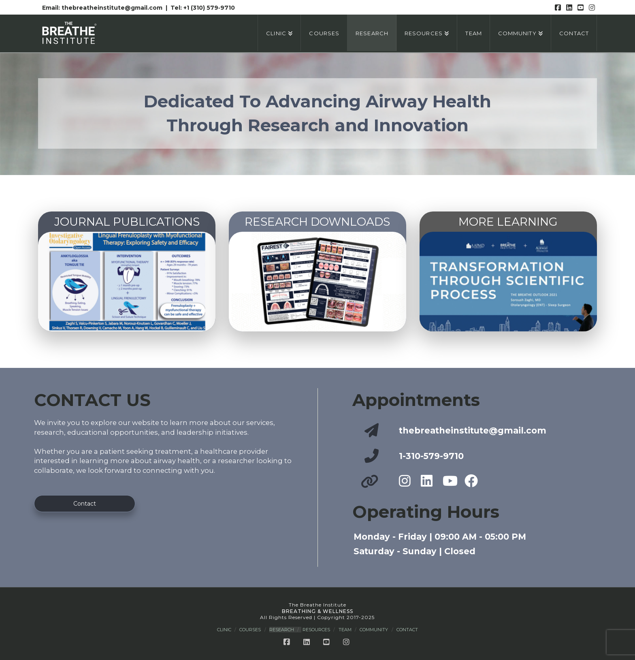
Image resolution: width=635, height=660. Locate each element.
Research (281, 629)
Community (374, 629)
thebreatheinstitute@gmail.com (113, 7)
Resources (316, 629)
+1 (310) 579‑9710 (209, 7)
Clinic (224, 629)
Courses (250, 629)
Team (345, 629)
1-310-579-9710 (431, 456)
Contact (407, 629)
